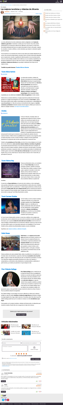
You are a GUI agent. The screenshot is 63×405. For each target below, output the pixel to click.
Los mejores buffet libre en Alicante (52, 23)
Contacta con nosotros (17, 403)
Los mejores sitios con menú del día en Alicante (53, 28)
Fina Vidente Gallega (8, 269)
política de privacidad (13, 358)
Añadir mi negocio (21, 315)
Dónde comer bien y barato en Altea (52, 17)
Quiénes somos (10, 403)
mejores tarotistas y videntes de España (17, 229)
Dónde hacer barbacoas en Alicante (52, 13)
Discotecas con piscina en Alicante (36, 332)
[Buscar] (61, 1)
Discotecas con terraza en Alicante (36, 326)
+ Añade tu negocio (38, 13)
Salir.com (2, 5)
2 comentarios (20, 11)
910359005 (4, 113)
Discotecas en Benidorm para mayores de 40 (53, 20)
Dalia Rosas (5, 233)
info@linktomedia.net (5, 366)
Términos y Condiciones (26, 403)
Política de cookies (43, 403)
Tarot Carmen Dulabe (9, 196)
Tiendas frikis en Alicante (22, 67)
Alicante (5, 2)
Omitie (3, 111)
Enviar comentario (35, 359)
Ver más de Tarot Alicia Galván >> (21, 107)
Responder (3, 381)
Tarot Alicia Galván (8, 71)
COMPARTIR (57, 1)
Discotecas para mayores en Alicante (52, 25)
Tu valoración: (13, 356)
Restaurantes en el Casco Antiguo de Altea (52, 32)
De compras (10, 5)
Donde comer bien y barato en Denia (52, 15)
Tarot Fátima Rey (7, 160)
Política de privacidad (34, 403)
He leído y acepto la (10, 358)
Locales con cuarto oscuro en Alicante (15, 332)
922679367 (4, 74)
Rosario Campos (8, 13)
